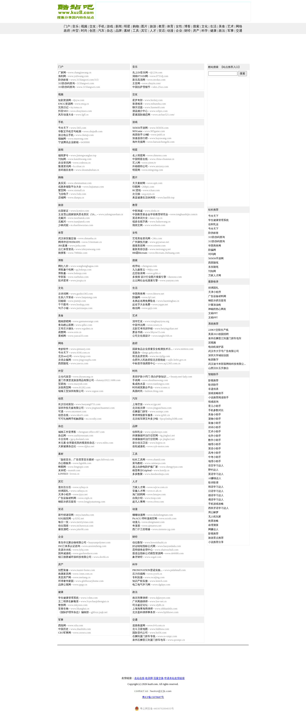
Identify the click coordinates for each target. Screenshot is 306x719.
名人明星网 (138, 155)
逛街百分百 (64, 487)
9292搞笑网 (64, 518)
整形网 (62, 605)
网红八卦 (63, 266)
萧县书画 (137, 332)
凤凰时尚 (137, 391)
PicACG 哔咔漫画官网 (144, 518)
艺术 (230, 26)
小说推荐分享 (216, 542)
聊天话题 (137, 107)
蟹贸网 (62, 190)
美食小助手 (214, 414)
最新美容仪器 (140, 249)
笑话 (162, 30)
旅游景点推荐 (216, 537)
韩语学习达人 (216, 486)
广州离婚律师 (140, 601)
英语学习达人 (216, 474)
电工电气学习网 (141, 584)
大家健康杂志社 (67, 446)
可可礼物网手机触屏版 (71, 418)
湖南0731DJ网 (140, 76)
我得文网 (137, 225)
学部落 (62, 276)
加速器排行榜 (140, 138)
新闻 (118, 26)
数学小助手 (214, 440)
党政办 (136, 352)
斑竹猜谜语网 (66, 514)
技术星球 (63, 280)
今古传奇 (63, 439)
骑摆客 (62, 252)
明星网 (136, 169)
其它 (144, 30)
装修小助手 (214, 422)
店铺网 (62, 197)
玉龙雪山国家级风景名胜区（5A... (77, 214)
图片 (144, 26)
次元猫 (136, 193)
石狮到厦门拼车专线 (143, 636)
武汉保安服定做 (67, 238)
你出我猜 (63, 525)
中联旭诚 (137, 210)
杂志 (110, 30)
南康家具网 (64, 573)
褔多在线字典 (140, 221)
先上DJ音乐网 (140, 72)
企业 (179, 30)
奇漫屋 (136, 525)
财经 (187, 30)
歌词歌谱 (213, 482)
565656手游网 (140, 127)
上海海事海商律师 (142, 608)
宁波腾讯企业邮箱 (68, 142)
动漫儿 (136, 522)
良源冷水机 (64, 549)
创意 (92, 30)
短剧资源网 (64, 100)
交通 (239, 30)
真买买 (62, 183)
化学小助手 (214, 435)
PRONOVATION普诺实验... (147, 570)
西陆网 (62, 625)
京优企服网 (64, 359)
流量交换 (158, 678)
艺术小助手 (214, 431)
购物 (136, 26)
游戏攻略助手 (216, 393)
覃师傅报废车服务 (142, 415)
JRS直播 (62, 245)
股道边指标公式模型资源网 (147, 553)
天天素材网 (138, 183)
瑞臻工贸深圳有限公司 (71, 391)
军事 (230, 30)
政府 (67, 30)
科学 (204, 30)
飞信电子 (63, 193)
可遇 (60, 411)
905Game (137, 131)
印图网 (136, 186)
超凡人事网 (138, 501)
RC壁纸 (136, 190)
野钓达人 (213, 469)
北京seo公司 (65, 356)
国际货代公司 (140, 632)
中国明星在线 (140, 159)
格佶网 (136, 308)
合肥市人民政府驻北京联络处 (149, 359)
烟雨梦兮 (63, 155)
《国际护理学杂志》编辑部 (73, 612)
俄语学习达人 (216, 499)
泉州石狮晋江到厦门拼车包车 (149, 639)
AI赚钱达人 (214, 478)
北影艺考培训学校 (142, 328)
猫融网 (62, 138)
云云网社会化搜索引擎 (145, 280)
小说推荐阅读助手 (218, 397)
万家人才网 (138, 487)
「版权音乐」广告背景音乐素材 (76, 459)
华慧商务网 (138, 293)
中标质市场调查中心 (143, 363)
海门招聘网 (138, 494)
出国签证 (63, 210)
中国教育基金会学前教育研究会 (150, 214)
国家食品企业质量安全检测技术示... (152, 348)
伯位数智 (137, 542)
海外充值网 (138, 141)
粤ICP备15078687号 (153, 697)
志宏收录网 (138, 273)
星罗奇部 (137, 100)
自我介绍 (137, 498)
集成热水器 (138, 383)
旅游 (153, 26)
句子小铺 (63, 308)
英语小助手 (214, 448)
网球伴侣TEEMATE (69, 242)
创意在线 (63, 415)
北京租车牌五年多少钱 (145, 418)
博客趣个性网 (66, 269)
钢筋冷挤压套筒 (67, 501)
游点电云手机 (66, 135)
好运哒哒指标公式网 (143, 546)
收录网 (149, 678)
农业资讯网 (64, 162)
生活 (213, 26)
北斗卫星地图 (140, 629)
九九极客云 (138, 269)
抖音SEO (63, 111)
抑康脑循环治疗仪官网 (145, 435)
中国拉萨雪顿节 (141, 86)
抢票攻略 (213, 520)
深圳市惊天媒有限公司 (71, 407)
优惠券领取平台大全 (69, 186)
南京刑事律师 (140, 597)
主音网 (136, 83)
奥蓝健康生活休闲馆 (143, 197)
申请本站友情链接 (174, 678)
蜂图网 (62, 466)
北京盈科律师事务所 (143, 612)
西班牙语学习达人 (218, 508)
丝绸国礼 (63, 490)
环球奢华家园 (66, 580)
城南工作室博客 (67, 431)
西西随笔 (63, 363)
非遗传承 (213, 388)
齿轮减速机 (138, 446)
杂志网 (62, 435)
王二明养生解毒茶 (68, 601)
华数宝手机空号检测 (69, 131)
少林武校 (63, 225)
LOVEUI (63, 473)
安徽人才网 (138, 490)
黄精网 (62, 335)
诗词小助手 (214, 427)
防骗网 (136, 297)
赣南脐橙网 (64, 321)
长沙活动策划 (66, 404)
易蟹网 (62, 332)
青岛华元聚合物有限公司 (72, 542)
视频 (84, 26)
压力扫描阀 (138, 573)
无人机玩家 (214, 516)
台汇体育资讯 (66, 249)
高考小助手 (214, 452)
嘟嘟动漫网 (138, 514)
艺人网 (136, 162)
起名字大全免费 (141, 304)
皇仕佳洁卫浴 (140, 442)
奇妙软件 (63, 348)
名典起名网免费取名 (143, 300)
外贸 (75, 30)
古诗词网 (63, 293)
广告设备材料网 (67, 498)
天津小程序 (64, 494)
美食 (222, 26)
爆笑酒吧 (63, 529)
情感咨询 (213, 401)
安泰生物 (63, 608)
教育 (162, 26)
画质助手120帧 (140, 134)
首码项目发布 (66, 169)
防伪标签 (63, 79)
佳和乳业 (137, 431)
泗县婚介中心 (140, 111)
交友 (92, 26)
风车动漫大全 (66, 114)
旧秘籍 (62, 300)
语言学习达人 (216, 465)
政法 (222, 30)
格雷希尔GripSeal (142, 470)
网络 (239, 26)
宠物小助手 (214, 418)
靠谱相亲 (137, 103)
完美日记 (63, 107)
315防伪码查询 (66, 83)
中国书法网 (138, 324)
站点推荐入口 (230, 66)
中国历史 (63, 629)
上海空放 (137, 404)
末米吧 (62, 470)
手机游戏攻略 (216, 503)
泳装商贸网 (64, 387)
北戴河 (62, 217)
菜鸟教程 (137, 463)
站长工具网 (138, 459)
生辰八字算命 (66, 297)
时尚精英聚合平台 (142, 387)
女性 (179, 26)
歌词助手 (213, 384)
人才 (153, 30)
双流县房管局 (140, 356)
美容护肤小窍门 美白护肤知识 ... (150, 376)
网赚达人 (213, 529)
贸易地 (62, 383)
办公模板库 (64, 463)
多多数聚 (137, 474)
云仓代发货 (64, 376)
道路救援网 (138, 625)
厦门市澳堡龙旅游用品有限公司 (76, 380)
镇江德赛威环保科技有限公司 (74, 556)
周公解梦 (213, 512)
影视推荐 (213, 380)
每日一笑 (63, 522)
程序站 (136, 266)
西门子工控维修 (141, 529)
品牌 (118, 30)
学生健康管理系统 (68, 597)
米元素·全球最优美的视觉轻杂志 (76, 442)
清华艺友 (137, 321)
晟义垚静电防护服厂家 (145, 466)
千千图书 (63, 304)
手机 (101, 26)
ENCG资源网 (65, 103)
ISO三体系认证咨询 (69, 546)
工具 (136, 30)
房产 (196, 30)
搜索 (196, 26)
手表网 (136, 380)
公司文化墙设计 (141, 335)
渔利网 (62, 76)
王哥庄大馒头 (66, 328)
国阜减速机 (64, 553)
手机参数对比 (216, 410)
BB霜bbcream (139, 252)
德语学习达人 (216, 495)
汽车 (101, 30)
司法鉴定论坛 (140, 605)
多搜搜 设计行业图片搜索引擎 (149, 276)
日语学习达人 (216, 491)
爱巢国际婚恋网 (141, 114)
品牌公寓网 (64, 584)
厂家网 (62, 72)
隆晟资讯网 (64, 166)
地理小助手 (214, 461)
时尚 (84, 30)
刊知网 (62, 159)
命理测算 (213, 525)
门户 (67, 26)
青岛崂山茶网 (66, 324)
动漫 (170, 30)
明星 (127, 26)
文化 (204, 26)
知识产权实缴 (140, 580)
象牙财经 (137, 556)
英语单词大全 (140, 217)
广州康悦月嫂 (140, 242)
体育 (170, 26)
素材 (127, 30)
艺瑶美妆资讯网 (141, 238)
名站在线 (139, 678)
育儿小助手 (214, 405)
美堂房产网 (64, 577)
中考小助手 (214, 457)
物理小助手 (214, 444)
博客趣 (62, 273)
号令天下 (63, 127)
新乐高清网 (138, 79)
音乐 (75, 26)
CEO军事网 (64, 632)
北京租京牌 (138, 407)
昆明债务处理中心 (142, 549)
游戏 (110, 26)
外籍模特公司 (140, 166)
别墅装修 (63, 570)
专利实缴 (137, 577)
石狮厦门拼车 (140, 411)
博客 (187, 26)
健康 (213, 30)
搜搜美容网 (138, 245)
